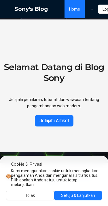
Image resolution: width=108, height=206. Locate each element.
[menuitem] (75, 9)
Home (74, 9)
